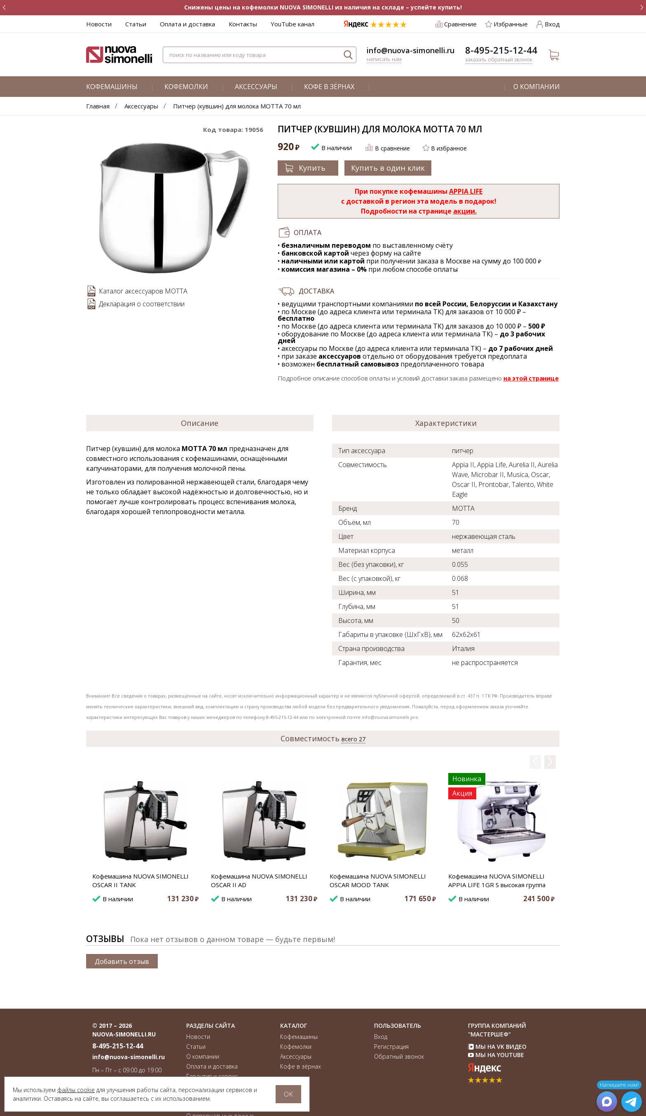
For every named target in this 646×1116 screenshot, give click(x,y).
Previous (535, 761)
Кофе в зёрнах (329, 86)
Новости (99, 24)
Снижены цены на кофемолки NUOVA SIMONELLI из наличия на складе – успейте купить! (323, 7)
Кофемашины (112, 86)
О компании (536, 86)
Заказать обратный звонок (498, 59)
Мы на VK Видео (497, 1046)
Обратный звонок (399, 1057)
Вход (380, 1037)
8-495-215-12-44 (501, 50)
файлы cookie (76, 1090)
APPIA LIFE (465, 191)
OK (288, 1094)
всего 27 (353, 739)
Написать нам (384, 59)
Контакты (243, 24)
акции (464, 211)
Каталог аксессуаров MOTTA (143, 291)
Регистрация (391, 1047)
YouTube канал (292, 24)
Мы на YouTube (496, 1055)
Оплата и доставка (187, 24)
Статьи (135, 24)
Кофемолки (186, 86)
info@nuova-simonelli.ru (410, 50)
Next (552, 761)
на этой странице (531, 378)
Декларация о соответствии (142, 303)
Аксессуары (256, 86)
